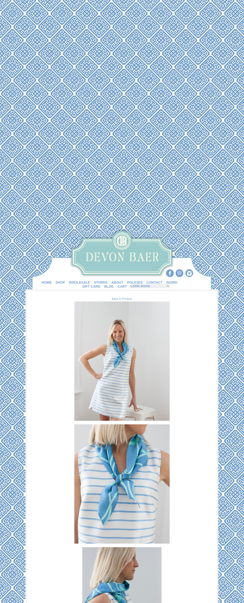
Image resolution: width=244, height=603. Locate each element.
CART (122, 286)
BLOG (109, 286)
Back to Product (122, 299)
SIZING (172, 282)
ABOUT (117, 282)
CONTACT (155, 282)
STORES (100, 282)
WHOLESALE (79, 282)
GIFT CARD (91, 286)
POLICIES (134, 282)
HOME (47, 282)
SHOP (60, 282)
